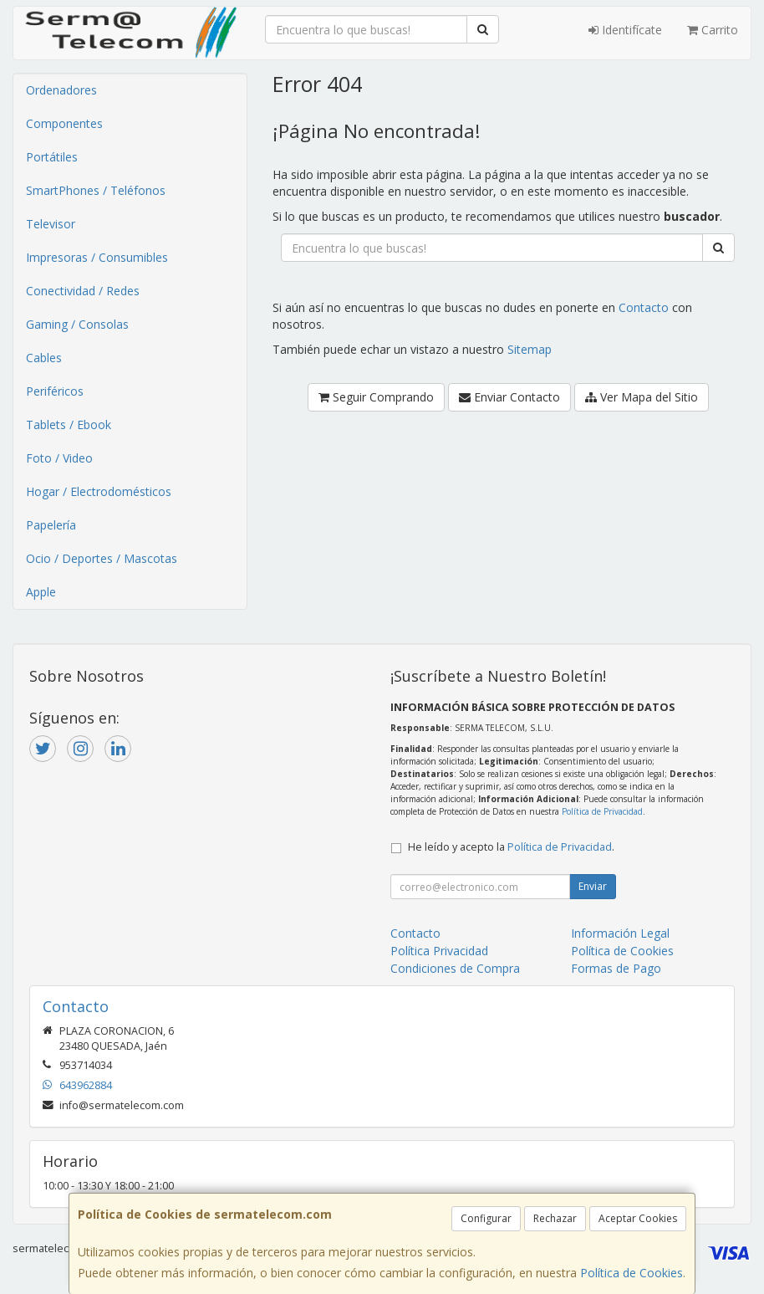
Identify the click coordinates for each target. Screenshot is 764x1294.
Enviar (592, 886)
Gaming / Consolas (77, 324)
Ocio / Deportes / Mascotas (101, 558)
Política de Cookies (631, 1273)
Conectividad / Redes (83, 291)
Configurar (486, 1218)
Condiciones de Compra (455, 968)
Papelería (51, 525)
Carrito (712, 30)
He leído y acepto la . (511, 847)
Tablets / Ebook (68, 424)
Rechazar (555, 1218)
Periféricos (55, 391)
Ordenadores (61, 90)
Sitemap (529, 349)
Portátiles (52, 157)
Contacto (644, 307)
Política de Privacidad (602, 811)
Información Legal (620, 933)
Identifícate (625, 30)
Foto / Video (59, 458)
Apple (41, 592)
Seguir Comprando (376, 397)
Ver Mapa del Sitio (641, 397)
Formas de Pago (616, 968)
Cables (44, 358)
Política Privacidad (439, 951)
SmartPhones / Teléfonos (96, 190)
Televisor (50, 224)
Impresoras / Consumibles (97, 257)
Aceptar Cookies (637, 1218)
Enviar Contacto (509, 397)
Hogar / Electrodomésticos (98, 491)
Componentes (64, 123)
